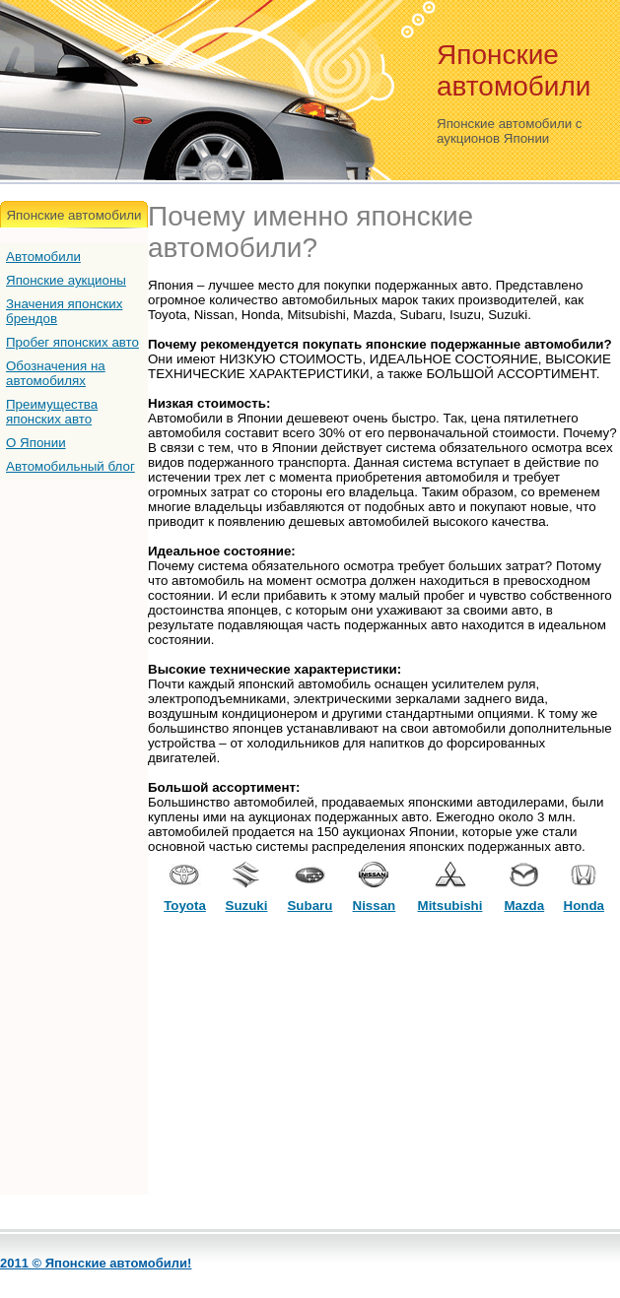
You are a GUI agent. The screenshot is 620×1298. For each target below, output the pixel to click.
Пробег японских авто (72, 342)
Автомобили (43, 256)
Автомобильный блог (70, 466)
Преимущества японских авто (52, 411)
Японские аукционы (66, 280)
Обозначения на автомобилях (55, 373)
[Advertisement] (384, 1057)
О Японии (36, 442)
